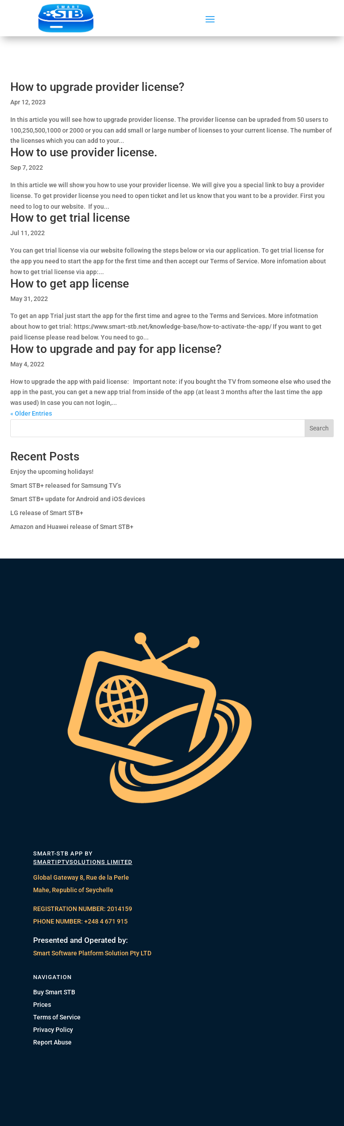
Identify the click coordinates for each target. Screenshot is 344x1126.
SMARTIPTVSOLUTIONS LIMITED (82, 862)
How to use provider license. (83, 152)
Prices (42, 1004)
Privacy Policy (53, 1029)
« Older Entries (31, 413)
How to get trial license (70, 217)
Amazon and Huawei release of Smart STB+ (71, 526)
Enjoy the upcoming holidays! (52, 471)
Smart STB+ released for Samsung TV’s (65, 485)
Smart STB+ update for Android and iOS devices (77, 499)
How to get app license (69, 283)
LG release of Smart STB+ (46, 512)
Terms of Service (57, 1017)
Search (319, 428)
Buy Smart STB (54, 992)
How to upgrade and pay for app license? (116, 349)
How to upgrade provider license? (97, 87)
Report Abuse (52, 1042)
